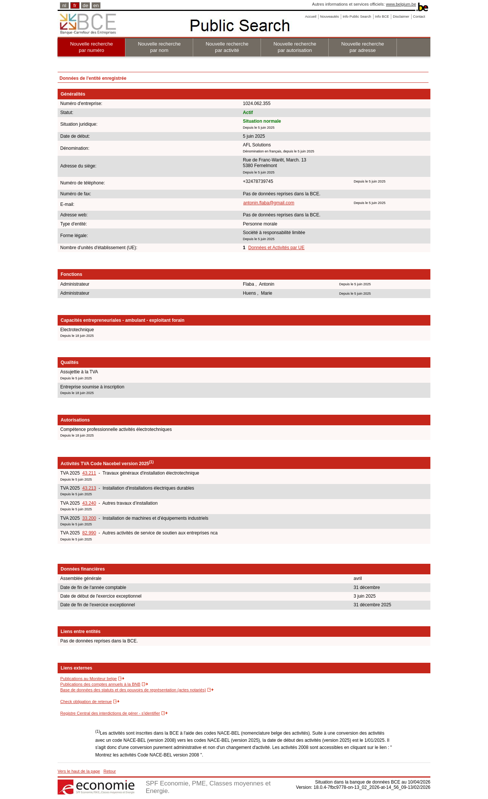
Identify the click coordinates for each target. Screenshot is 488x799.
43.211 (89, 473)
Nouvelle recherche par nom (159, 47)
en (96, 5)
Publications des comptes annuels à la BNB (100, 684)
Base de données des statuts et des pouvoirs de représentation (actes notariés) (133, 690)
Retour (110, 771)
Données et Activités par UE (276, 247)
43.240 (89, 503)
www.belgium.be (401, 4)
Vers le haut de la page (79, 771)
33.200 (89, 518)
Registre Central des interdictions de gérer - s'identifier (110, 713)
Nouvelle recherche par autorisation (294, 47)
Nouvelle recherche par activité (227, 47)
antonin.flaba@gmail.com (268, 202)
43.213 (89, 488)
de (85, 5)
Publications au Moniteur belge (88, 678)
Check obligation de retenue (86, 701)
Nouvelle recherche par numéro (91, 47)
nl (64, 5)
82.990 (89, 533)
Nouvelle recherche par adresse (362, 47)
